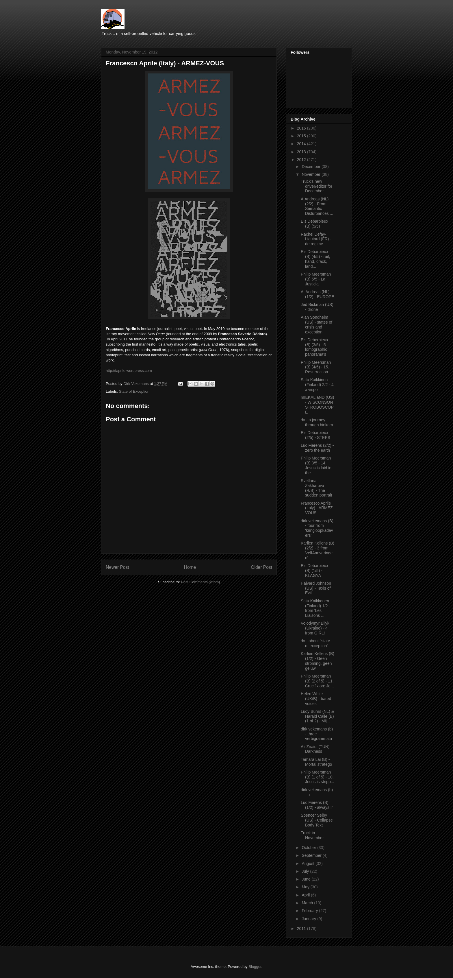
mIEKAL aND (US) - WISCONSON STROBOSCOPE (317, 404)
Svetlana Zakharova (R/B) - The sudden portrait (316, 487)
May (306, 887)
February (310, 910)
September (312, 855)
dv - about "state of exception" (315, 643)
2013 (302, 152)
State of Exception (134, 391)
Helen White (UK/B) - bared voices (316, 698)
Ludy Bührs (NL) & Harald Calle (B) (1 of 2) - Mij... (317, 716)
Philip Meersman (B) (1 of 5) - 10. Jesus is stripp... (317, 777)
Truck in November (312, 835)
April (306, 895)
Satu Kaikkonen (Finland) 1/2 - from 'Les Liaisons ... (315, 608)
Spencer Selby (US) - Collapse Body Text (317, 820)
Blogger (254, 966)
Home (190, 567)
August (308, 863)
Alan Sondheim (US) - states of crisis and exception (316, 324)
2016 (302, 128)
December (311, 166)
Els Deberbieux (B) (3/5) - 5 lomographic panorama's (314, 347)
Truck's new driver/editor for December (316, 186)
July (306, 871)
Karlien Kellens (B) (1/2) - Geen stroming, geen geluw (317, 660)
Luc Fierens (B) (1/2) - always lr (317, 805)
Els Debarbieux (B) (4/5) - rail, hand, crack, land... (315, 258)
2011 (302, 928)
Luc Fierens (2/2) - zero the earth (317, 448)
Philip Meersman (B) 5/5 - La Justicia (316, 279)
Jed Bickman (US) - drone (317, 307)
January (309, 918)
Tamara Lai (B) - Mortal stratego (316, 762)
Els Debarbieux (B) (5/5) (314, 223)
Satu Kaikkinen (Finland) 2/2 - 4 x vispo (317, 384)
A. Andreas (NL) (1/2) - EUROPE (317, 294)
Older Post (261, 567)
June (306, 879)
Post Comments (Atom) (200, 582)
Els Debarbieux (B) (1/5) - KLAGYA (314, 570)
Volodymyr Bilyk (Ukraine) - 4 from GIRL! (315, 628)
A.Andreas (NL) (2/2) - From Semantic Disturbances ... (317, 206)
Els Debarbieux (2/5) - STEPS (315, 435)
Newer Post (117, 567)
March (308, 903)
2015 (302, 136)
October (309, 847)
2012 (302, 159)
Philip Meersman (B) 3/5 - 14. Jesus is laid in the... (316, 465)
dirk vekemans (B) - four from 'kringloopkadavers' (317, 528)
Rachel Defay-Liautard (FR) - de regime (316, 239)
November (311, 174)
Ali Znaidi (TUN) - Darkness (316, 749)
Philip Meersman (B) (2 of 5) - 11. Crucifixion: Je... (317, 681)
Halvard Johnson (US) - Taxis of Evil (316, 588)
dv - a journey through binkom (317, 422)
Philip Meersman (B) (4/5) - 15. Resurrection (316, 367)
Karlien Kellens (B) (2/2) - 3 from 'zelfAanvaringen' (317, 550)
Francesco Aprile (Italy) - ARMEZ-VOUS (317, 508)
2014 (302, 143)
